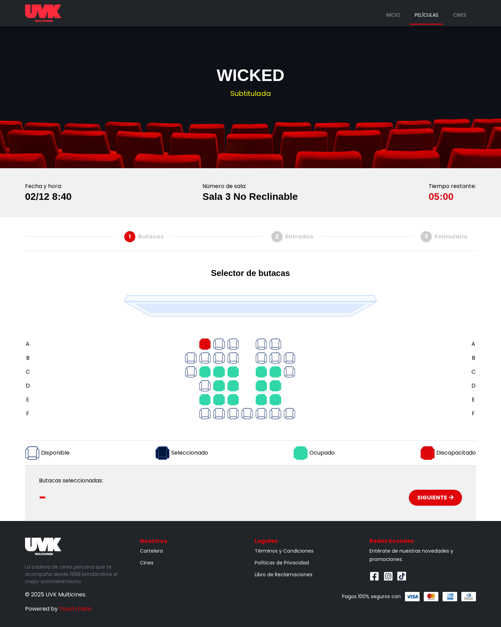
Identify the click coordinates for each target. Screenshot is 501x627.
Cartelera (151, 550)
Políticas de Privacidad (282, 562)
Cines (459, 14)
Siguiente (435, 498)
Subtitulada (250, 93)
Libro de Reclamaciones (283, 574)
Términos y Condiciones (284, 550)
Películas (426, 14)
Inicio (393, 14)
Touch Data (75, 609)
